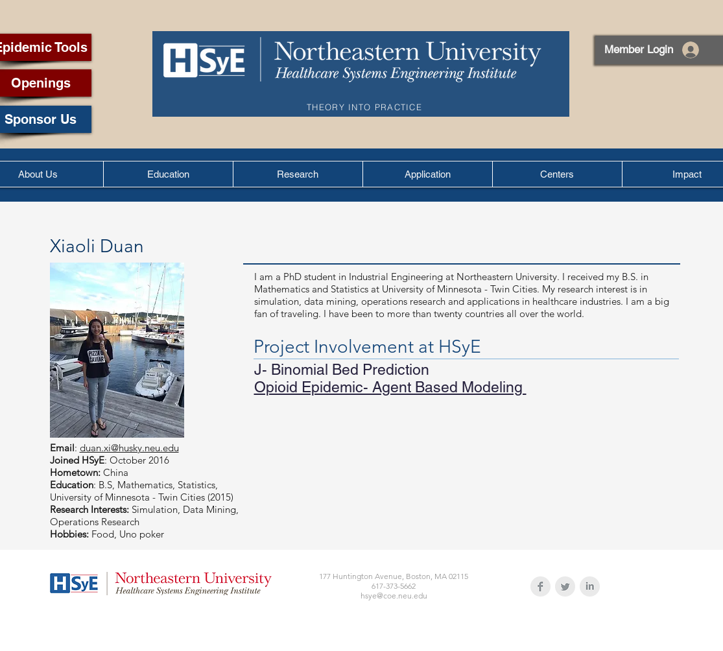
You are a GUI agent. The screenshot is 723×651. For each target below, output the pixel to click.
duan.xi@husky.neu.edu (129, 448)
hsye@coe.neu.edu (394, 595)
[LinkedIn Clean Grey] (590, 586)
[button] (168, 174)
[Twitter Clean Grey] (565, 586)
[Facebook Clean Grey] (540, 586)
